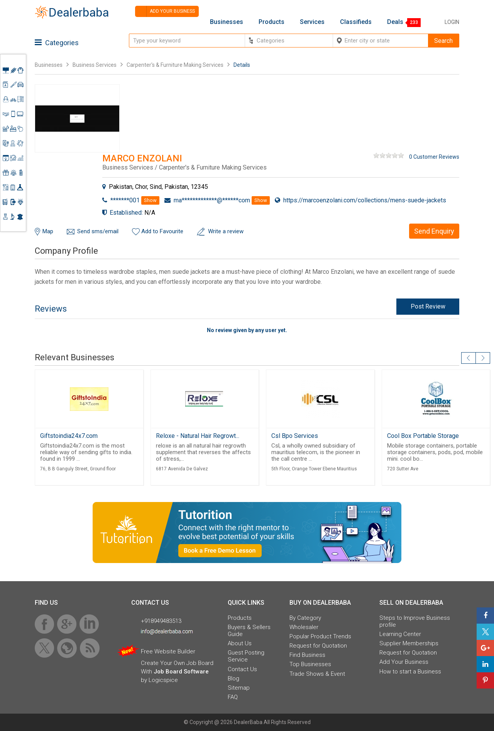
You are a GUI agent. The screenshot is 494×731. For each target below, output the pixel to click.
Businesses (226, 22)
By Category (305, 617)
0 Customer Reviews (434, 157)
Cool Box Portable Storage (423, 435)
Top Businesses (310, 664)
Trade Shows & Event (317, 673)
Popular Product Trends (320, 636)
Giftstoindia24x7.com (69, 435)
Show (150, 200)
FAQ (233, 697)
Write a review (226, 231)
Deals (395, 22)
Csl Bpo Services (294, 435)
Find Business (307, 654)
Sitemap (239, 687)
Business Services (95, 65)
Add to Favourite (162, 231)
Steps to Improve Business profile (414, 621)
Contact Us (242, 669)
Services (312, 22)
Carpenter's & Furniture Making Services (175, 65)
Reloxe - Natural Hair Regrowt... (197, 435)
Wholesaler (303, 627)
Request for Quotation (318, 645)
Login (452, 22)
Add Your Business (403, 661)
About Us (240, 643)
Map (47, 231)
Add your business (165, 11)
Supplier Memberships (408, 643)
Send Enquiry (434, 231)
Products (271, 22)
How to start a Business (410, 671)
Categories (57, 43)
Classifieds (356, 22)
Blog (233, 678)
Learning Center (400, 634)
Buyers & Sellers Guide (249, 631)
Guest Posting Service (246, 656)
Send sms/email (97, 231)
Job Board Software (181, 671)
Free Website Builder (168, 651)
